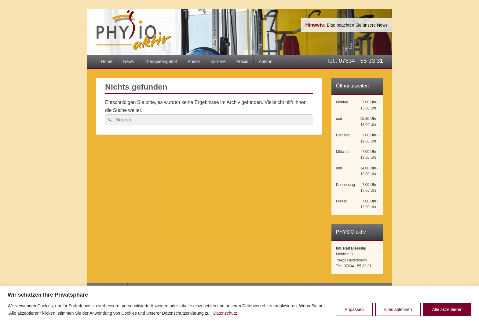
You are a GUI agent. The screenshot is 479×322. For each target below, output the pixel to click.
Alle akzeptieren (447, 309)
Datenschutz (225, 313)
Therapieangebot (160, 61)
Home (106, 61)
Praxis (242, 61)
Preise (194, 61)
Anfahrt (265, 61)
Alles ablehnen (398, 309)
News (128, 61)
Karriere (218, 61)
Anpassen (354, 309)
